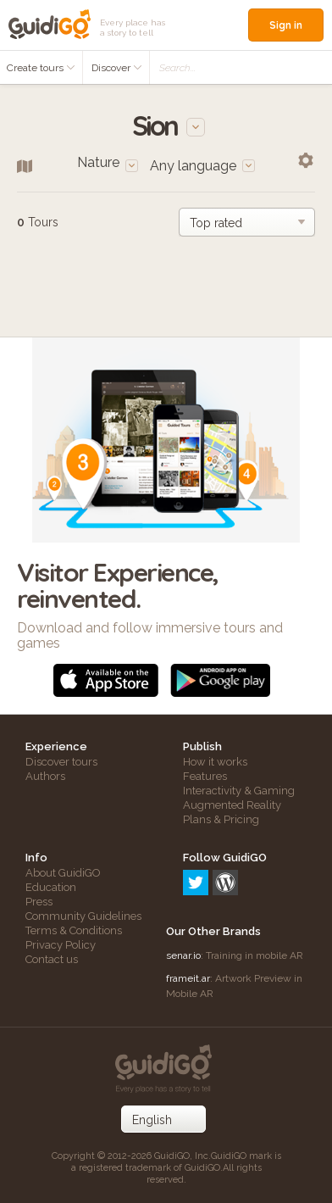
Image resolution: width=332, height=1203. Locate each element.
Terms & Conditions (73, 930)
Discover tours (61, 761)
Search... (177, 68)
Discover (116, 68)
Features (205, 776)
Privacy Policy (60, 944)
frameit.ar (188, 978)
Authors (45, 776)
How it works (215, 761)
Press (39, 901)
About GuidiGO (63, 872)
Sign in (285, 25)
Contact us (51, 959)
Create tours (41, 68)
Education (50, 887)
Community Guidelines (83, 916)
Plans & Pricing (221, 819)
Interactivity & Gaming (239, 790)
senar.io (183, 955)
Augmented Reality (232, 805)
